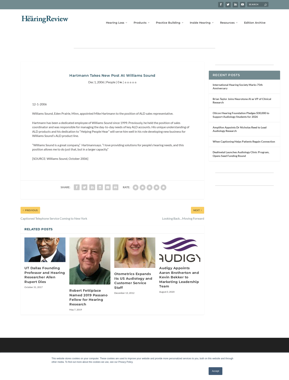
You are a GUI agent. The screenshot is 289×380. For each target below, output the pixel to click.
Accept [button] (215, 371)
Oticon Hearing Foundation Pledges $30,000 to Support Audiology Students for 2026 (241, 102)
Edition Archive (255, 17)
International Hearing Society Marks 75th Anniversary (238, 74)
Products (140, 17)
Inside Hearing (200, 17)
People (110, 70)
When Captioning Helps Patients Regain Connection (244, 129)
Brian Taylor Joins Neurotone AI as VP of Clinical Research (242, 88)
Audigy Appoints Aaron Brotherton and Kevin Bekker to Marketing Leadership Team (179, 265)
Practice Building (168, 17)
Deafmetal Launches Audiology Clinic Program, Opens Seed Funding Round (241, 141)
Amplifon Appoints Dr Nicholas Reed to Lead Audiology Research (240, 117)
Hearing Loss (115, 17)
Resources (227, 17)
